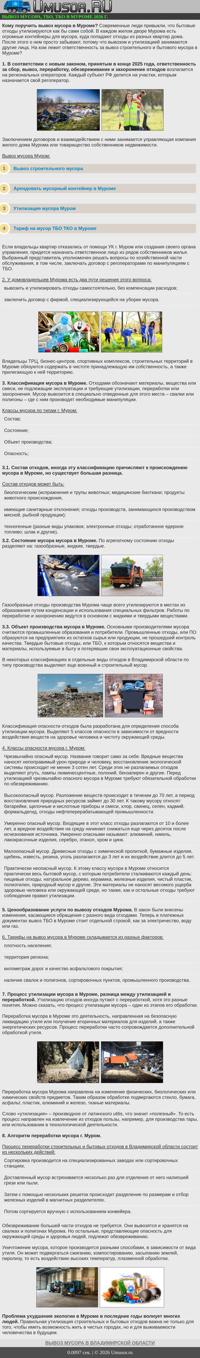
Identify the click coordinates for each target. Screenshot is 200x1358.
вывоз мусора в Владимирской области (100, 1342)
